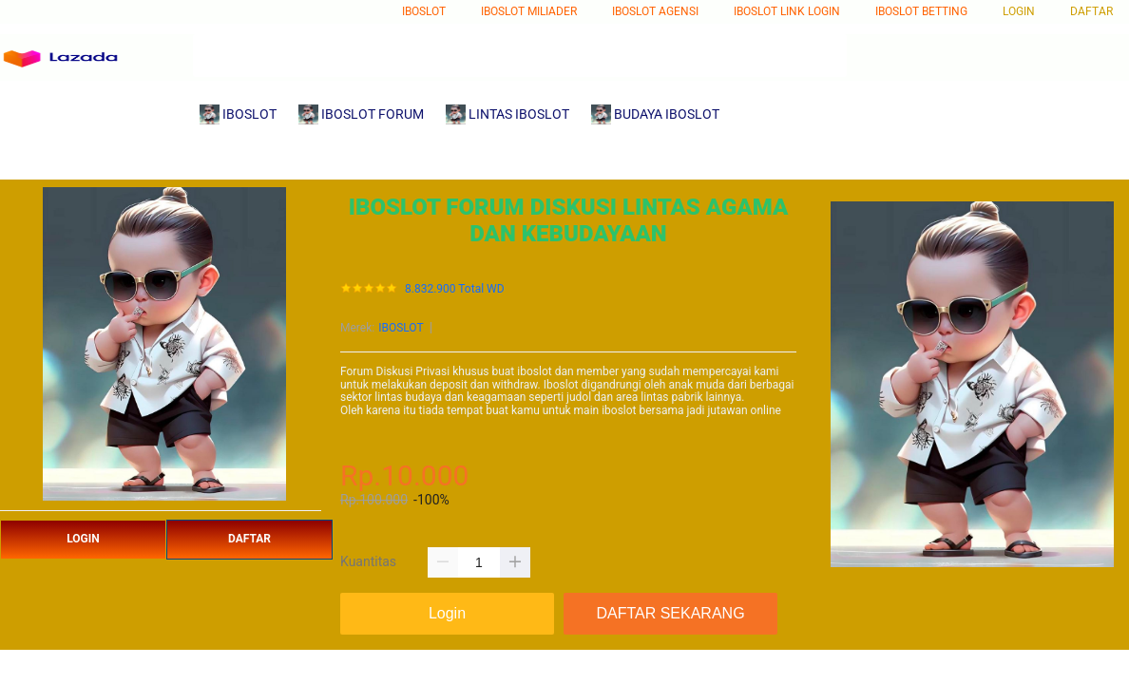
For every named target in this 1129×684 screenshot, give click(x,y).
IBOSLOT (400, 327)
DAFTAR (249, 538)
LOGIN (83, 538)
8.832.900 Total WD (455, 289)
